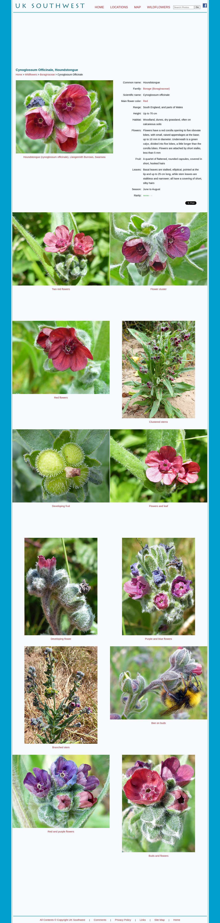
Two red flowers (61, 289)
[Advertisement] (110, 41)
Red (145, 101)
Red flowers (61, 397)
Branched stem (61, 747)
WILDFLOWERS (158, 7)
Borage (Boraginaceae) (156, 88)
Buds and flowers (158, 855)
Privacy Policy (123, 919)
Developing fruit (61, 506)
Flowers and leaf (158, 506)
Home (19, 74)
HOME (99, 7)
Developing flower (61, 638)
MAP (137, 7)
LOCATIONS (119, 7)
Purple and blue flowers (158, 638)
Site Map (160, 919)
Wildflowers (31, 74)
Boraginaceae (47, 74)
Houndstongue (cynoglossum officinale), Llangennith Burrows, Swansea (64, 156)
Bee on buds (158, 723)
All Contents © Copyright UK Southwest (62, 919)
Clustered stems (158, 421)
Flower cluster (159, 289)
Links (143, 919)
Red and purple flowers (61, 831)
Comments (100, 919)
